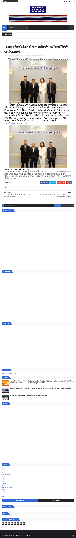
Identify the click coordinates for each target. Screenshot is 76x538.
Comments (56, 500)
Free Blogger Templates (23, 535)
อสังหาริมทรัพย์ (6, 475)
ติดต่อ (3, 496)
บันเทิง (3, 481)
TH (37, 42)
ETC (4, 509)
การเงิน (4, 483)
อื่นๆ (3, 494)
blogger (57, 205)
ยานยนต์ (4, 477)
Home (6, 42)
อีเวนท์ (3, 472)
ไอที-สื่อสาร (33, 42)
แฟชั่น (3, 490)
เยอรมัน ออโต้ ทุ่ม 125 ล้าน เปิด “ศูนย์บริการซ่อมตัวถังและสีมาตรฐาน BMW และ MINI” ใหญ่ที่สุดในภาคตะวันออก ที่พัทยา (41, 388)
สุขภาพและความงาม (7, 487)
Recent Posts (20, 500)
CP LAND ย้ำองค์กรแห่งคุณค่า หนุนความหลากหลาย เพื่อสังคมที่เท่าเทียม (28, 396)
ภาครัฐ (3, 492)
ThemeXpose (12, 535)
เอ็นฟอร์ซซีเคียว (26, 42)
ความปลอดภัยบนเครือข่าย (14, 42)
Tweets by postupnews (9, 373)
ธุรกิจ (3, 470)
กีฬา (3, 485)
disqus (64, 205)
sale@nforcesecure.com (16, 123)
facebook (71, 205)
